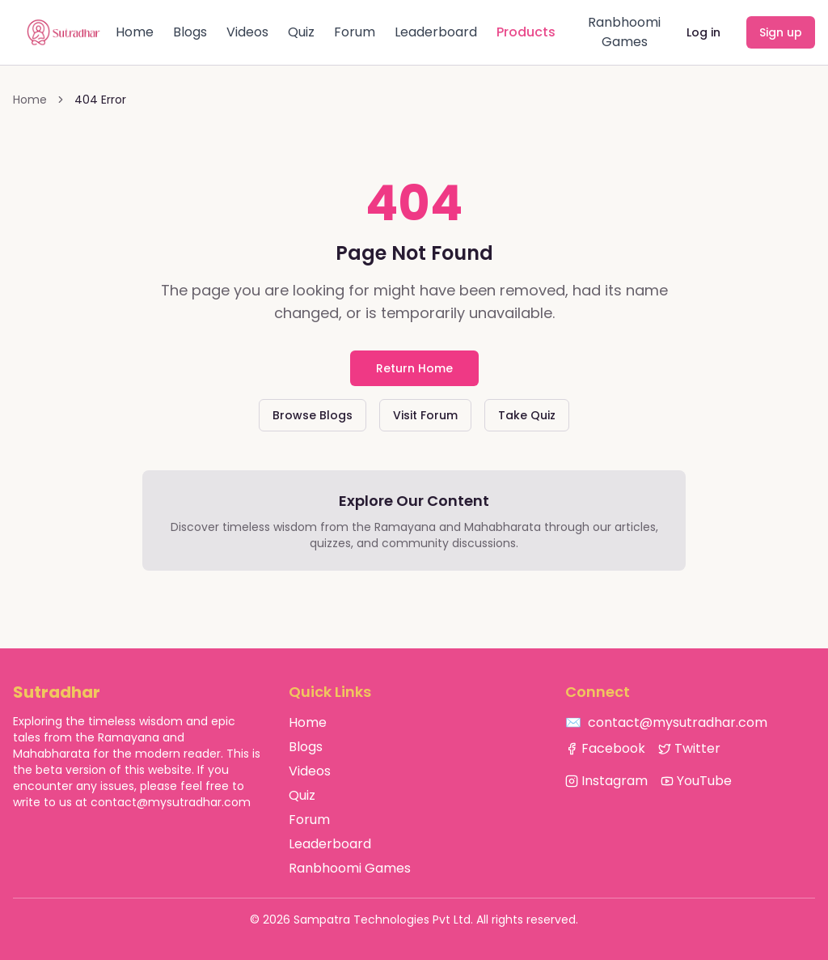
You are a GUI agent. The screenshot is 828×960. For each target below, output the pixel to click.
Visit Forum (425, 415)
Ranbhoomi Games (624, 32)
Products (526, 32)
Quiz (301, 32)
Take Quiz (527, 415)
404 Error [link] (100, 99)
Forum (354, 32)
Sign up (780, 32)
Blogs (190, 32)
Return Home (414, 368)
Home (135, 32)
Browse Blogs (312, 415)
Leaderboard (436, 32)
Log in (703, 32)
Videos (247, 32)
